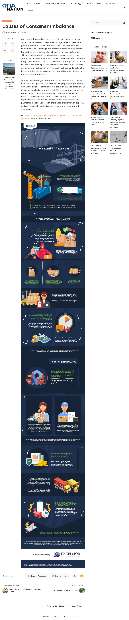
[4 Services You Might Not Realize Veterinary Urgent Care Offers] (118, 57)
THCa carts (96, 38)
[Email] (12, 51)
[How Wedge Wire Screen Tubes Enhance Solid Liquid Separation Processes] (9, 69)
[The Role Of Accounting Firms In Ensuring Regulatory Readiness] (118, 83)
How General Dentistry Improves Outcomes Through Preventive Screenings (117, 122)
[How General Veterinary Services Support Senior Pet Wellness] (99, 137)
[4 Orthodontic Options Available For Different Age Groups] (99, 57)
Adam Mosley (11, 32)
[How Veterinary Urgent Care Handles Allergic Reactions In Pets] (99, 83)
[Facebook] (5, 44)
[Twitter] (12, 44)
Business (7, 21)
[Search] (125, 7)
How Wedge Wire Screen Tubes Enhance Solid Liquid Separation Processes (8, 83)
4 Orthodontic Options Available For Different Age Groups (99, 67)
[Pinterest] (5, 51)
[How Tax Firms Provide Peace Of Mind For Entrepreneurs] (118, 137)
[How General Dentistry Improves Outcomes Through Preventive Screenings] (118, 108)
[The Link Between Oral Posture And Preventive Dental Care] (99, 108)
